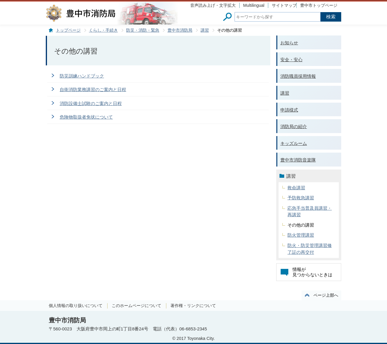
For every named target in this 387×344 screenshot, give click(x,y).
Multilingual (253, 5)
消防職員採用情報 (298, 76)
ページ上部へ (325, 295)
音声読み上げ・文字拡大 (213, 5)
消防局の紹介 (293, 126)
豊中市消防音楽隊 (298, 159)
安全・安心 (291, 59)
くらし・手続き (103, 30)
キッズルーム (293, 143)
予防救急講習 (300, 197)
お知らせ (289, 42)
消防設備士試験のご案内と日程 (91, 103)
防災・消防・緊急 (142, 30)
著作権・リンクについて (193, 305)
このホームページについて (136, 305)
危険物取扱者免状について (86, 116)
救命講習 (296, 187)
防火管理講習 (300, 235)
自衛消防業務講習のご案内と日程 (93, 89)
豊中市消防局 (180, 30)
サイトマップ (284, 5)
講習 (205, 30)
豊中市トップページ (318, 5)
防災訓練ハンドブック (82, 75)
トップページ (68, 30)
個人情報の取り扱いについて (76, 305)
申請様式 (289, 109)
